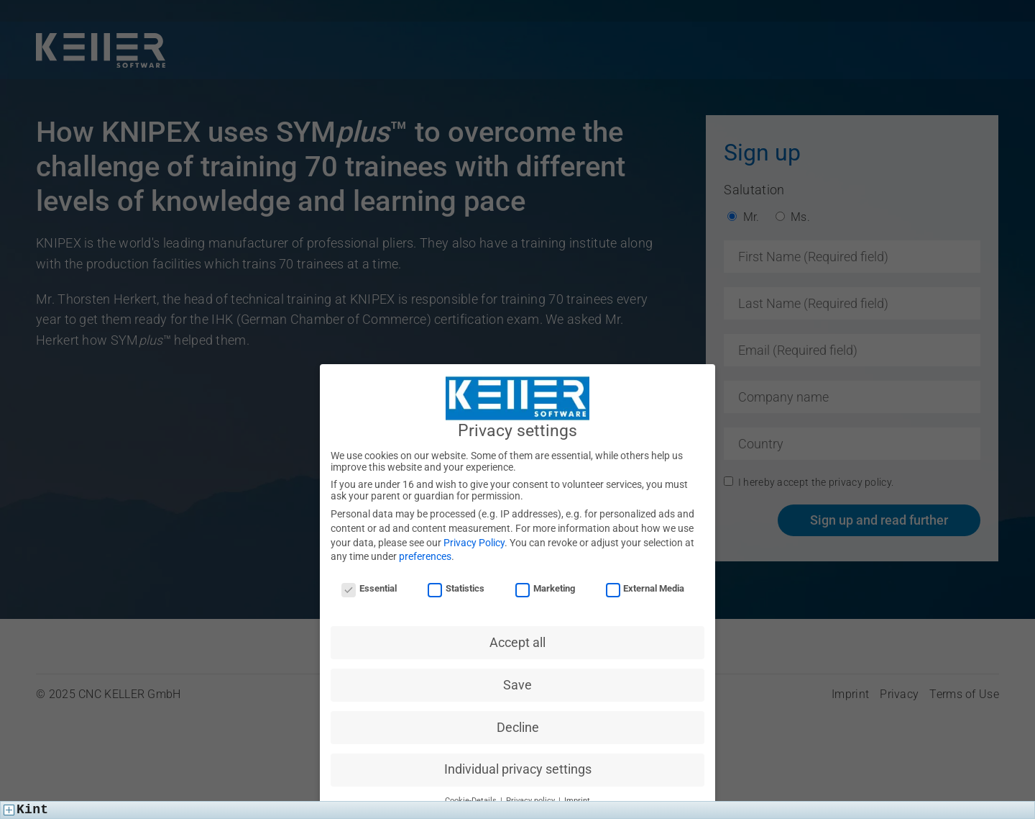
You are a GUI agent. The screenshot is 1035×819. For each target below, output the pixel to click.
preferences (425, 558)
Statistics (456, 589)
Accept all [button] (517, 643)
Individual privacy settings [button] (518, 771)
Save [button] (517, 686)
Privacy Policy (474, 543)
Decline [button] (518, 728)
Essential (369, 589)
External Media (645, 589)
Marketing (545, 589)
